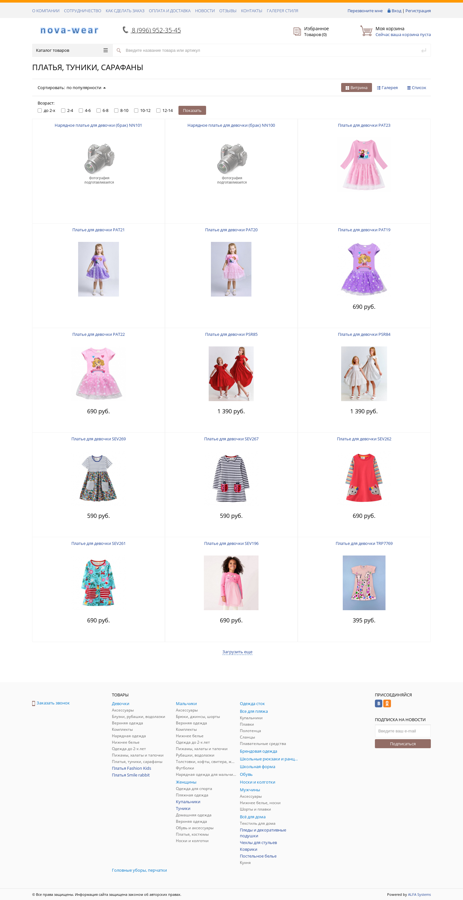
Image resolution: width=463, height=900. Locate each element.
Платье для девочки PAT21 (98, 230)
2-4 (67, 110)
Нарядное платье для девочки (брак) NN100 (231, 125)
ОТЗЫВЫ (228, 11)
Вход (396, 11)
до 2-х (46, 110)
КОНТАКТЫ (251, 11)
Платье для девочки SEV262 (364, 439)
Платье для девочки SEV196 (231, 543)
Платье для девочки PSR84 (364, 334)
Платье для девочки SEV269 (98, 439)
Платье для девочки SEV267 (231, 439)
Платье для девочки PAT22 (98, 334)
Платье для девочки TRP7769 (364, 543)
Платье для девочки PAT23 (364, 125)
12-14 (164, 110)
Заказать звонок (51, 703)
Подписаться (403, 744)
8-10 (121, 110)
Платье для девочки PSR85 (231, 334)
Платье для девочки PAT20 (231, 230)
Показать (192, 110)
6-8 (102, 110)
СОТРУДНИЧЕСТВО (82, 11)
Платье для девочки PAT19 (364, 230)
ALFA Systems (419, 894)
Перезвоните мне (365, 11)
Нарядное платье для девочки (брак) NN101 (98, 125)
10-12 (142, 110)
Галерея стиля (282, 11)
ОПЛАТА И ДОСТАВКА (170, 11)
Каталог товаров (72, 50)
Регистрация (418, 11)
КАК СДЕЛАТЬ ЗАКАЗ (125, 11)
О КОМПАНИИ (45, 11)
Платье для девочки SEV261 (98, 543)
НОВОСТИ (205, 11)
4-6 (85, 110)
